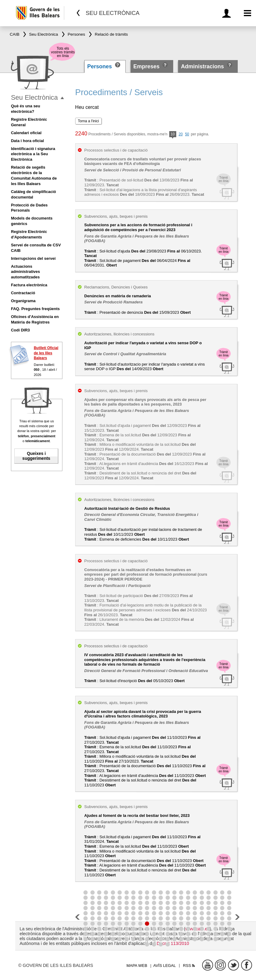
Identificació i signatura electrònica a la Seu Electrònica (33, 154)
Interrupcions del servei (33, 258)
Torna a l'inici (88, 121)
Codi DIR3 (20, 330)
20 (181, 134)
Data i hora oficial (27, 140)
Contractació (23, 293)
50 (187, 134)
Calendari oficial (26, 133)
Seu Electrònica (34, 97)
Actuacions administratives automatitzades (25, 272)
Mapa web (136, 965)
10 (172, 134)
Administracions (202, 66)
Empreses (146, 66)
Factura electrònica (29, 285)
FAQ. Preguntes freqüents (35, 308)
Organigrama (23, 301)
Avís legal (164, 965)
